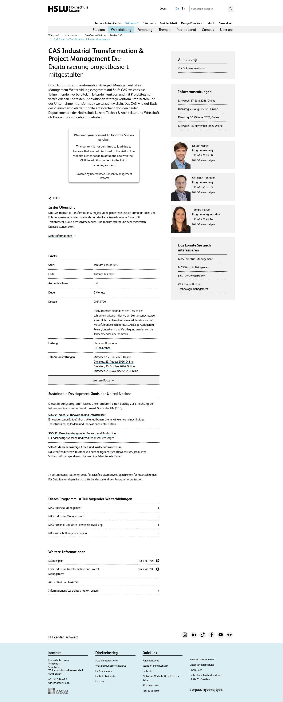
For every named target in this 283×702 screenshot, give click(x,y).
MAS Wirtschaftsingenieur (193, 267)
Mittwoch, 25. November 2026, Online (116, 371)
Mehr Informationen (62, 235)
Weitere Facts (104, 380)
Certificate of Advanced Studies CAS (103, 35)
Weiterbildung (121, 30)
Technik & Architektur (108, 23)
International (186, 30)
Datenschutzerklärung (202, 664)
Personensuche (151, 660)
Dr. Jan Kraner (102, 347)
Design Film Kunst (192, 23)
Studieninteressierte (106, 660)
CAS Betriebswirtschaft (191, 276)
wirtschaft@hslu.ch (59, 682)
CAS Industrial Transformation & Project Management (82, 39)
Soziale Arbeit (168, 23)
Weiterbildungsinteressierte (110, 665)
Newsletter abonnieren (202, 659)
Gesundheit (226, 23)
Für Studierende (104, 670)
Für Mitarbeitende (105, 676)
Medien (99, 681)
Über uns (226, 30)
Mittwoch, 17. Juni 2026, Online (112, 357)
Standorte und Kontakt (155, 665)
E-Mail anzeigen (206, 160)
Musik (211, 23)
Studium (99, 30)
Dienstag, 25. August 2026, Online (113, 361)
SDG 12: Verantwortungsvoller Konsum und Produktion (82, 433)
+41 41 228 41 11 (58, 679)
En (183, 8)
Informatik (149, 23)
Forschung (144, 30)
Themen (164, 30)
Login (163, 8)
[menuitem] (99, 29)
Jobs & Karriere (151, 690)
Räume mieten (151, 685)
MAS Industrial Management (195, 259)
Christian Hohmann (105, 343)
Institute (147, 670)
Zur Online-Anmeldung (191, 68)
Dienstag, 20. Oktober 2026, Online (114, 366)
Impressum (196, 669)
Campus (208, 30)
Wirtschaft (132, 23)
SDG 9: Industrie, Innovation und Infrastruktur (76, 414)
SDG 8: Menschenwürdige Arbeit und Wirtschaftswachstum (85, 447)
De (177, 8)
